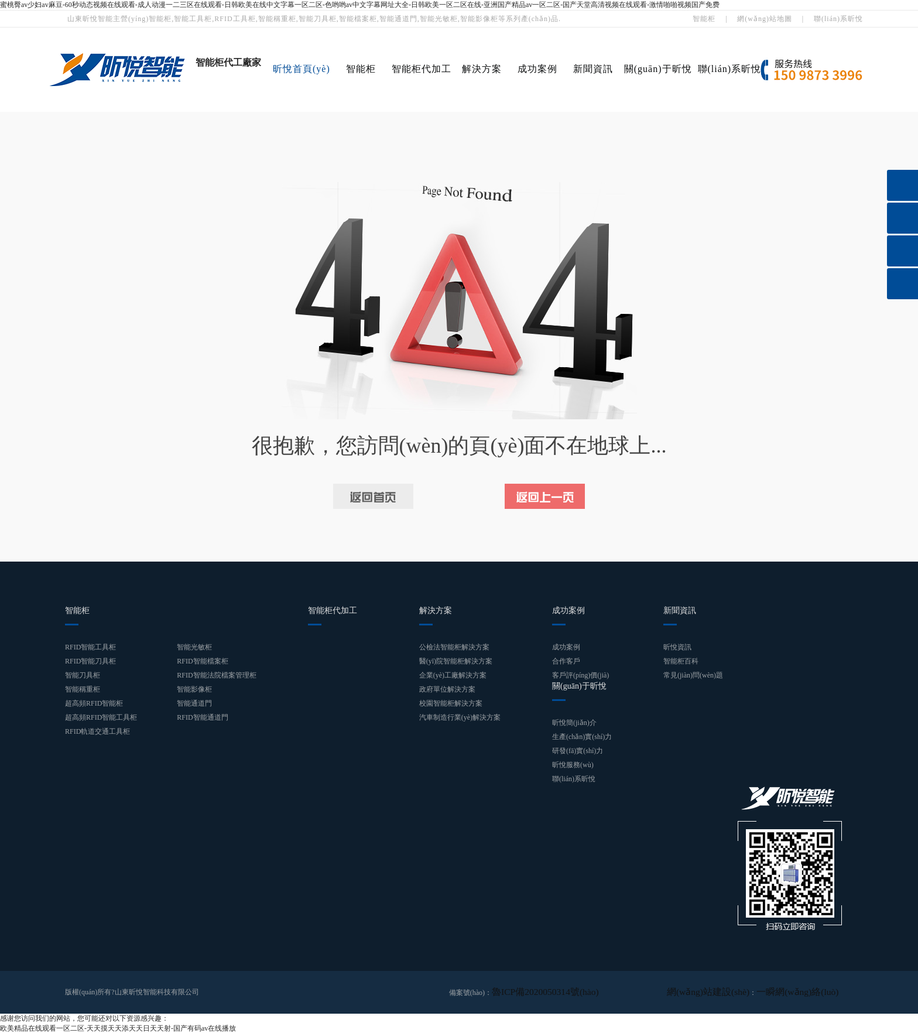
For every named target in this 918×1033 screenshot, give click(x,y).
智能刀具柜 (82, 675)
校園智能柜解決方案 (450, 703)
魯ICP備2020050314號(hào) (533, 992)
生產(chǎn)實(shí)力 (582, 737)
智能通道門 (194, 703)
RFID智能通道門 (202, 717)
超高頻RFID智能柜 (94, 703)
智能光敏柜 (194, 647)
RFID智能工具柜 (90, 647)
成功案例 (537, 69)
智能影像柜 (194, 689)
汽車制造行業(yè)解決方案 (460, 717)
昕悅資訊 (677, 647)
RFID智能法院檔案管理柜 (216, 675)
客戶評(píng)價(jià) (580, 675)
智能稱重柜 (82, 689)
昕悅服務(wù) (573, 765)
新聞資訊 (593, 69)
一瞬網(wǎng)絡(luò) (807, 992)
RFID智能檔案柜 (202, 661)
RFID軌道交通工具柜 (97, 731)
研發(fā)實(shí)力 (577, 751)
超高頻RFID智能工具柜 (101, 717)
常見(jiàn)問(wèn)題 (693, 675)
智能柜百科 (680, 661)
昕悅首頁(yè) (301, 69)
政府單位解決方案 (447, 689)
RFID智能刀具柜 (90, 661)
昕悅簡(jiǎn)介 (574, 723)
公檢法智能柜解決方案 (454, 647)
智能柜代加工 (421, 69)
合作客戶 (566, 661)
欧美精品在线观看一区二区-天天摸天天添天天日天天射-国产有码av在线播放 (118, 1028)
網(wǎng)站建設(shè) (737, 992)
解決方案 (482, 69)
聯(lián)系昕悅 (838, 19)
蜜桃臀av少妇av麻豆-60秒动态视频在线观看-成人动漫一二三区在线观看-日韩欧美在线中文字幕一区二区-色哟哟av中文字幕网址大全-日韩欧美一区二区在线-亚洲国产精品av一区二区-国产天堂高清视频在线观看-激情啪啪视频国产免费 (360, 5)
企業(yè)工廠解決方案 (453, 675)
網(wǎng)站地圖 (764, 19)
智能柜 (704, 19)
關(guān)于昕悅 (658, 69)
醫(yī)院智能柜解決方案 (455, 661)
